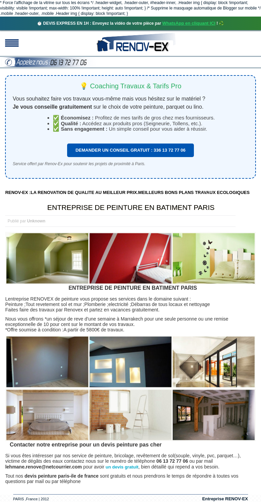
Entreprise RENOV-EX (225, 498)
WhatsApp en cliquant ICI (189, 23)
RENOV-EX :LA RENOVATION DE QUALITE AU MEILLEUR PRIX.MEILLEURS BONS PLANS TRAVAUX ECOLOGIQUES (127, 192)
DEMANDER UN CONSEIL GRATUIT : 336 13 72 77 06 (131, 150)
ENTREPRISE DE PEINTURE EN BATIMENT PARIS (131, 207)
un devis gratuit (122, 467)
